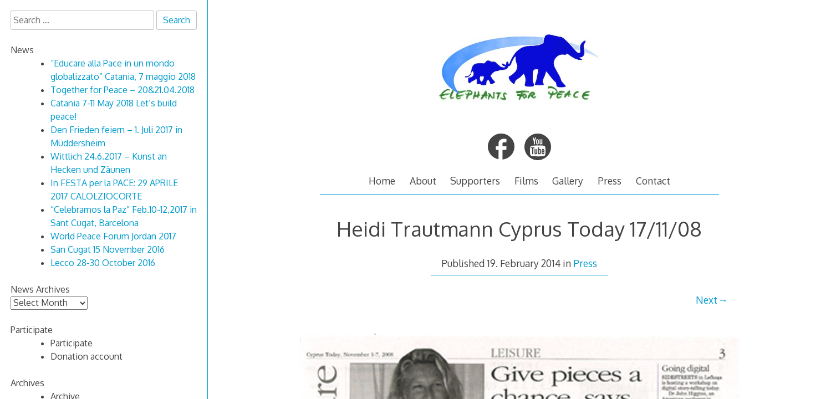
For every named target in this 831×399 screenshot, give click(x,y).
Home (382, 181)
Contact (653, 181)
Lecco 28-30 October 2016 (102, 262)
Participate (71, 343)
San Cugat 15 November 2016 (107, 249)
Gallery (567, 181)
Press (609, 181)
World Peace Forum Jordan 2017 (113, 236)
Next (706, 300)
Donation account (86, 356)
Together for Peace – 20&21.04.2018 (122, 89)
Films (526, 181)
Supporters (475, 181)
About (423, 181)
